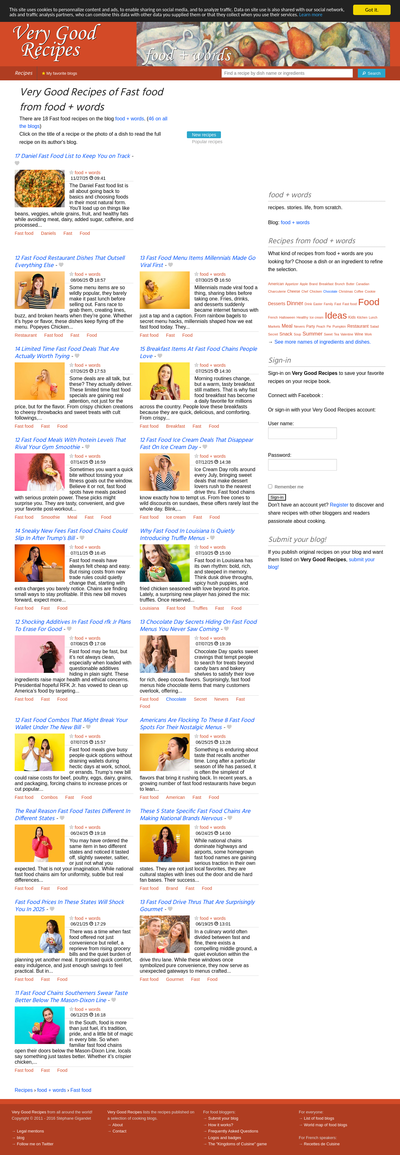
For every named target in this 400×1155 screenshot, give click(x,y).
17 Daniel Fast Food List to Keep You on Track (72, 156)
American (175, 797)
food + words (129, 118)
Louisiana (149, 608)
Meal (72, 517)
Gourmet (174, 979)
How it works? (220, 1124)
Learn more (21, 21)
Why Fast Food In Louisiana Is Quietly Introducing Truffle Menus (187, 535)
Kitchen (362, 317)
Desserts (276, 303)
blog (20, 1137)
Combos (49, 797)
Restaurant (26, 335)
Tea (336, 334)
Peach (320, 326)
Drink (308, 304)
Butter (350, 284)
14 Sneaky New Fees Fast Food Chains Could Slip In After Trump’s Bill (71, 535)
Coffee (358, 291)
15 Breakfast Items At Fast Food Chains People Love (198, 353)
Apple (304, 284)
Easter (317, 304)
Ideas (336, 315)
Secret (200, 699)
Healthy (302, 317)
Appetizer (291, 284)
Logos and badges (224, 1137)
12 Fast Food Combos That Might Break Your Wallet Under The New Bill (71, 724)
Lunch (373, 317)
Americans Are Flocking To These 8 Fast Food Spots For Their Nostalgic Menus (197, 724)
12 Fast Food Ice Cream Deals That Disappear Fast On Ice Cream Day (196, 444)
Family (328, 304)
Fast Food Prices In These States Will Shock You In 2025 (69, 906)
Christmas (346, 291)
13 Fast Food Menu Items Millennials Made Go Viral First (197, 262)
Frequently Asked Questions (233, 1131)
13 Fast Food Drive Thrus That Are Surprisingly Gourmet (197, 906)
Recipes (23, 73)
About (117, 1124)
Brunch (340, 284)
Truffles (200, 608)
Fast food (24, 233)
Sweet (328, 334)
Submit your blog (223, 1118)
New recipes (204, 134)
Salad (374, 326)
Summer (312, 334)
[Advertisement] (199, 204)
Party (310, 326)
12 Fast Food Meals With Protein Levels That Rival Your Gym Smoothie (70, 444)
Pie (329, 326)
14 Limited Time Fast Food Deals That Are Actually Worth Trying (67, 353)
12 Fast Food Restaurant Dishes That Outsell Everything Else (69, 262)
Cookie (370, 291)
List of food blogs (319, 1118)
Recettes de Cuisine (322, 1144)
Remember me (289, 486)
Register (339, 504)
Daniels (48, 233)
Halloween (287, 317)
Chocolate (176, 699)
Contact (119, 1131)
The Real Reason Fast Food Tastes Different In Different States (72, 815)
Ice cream (176, 517)
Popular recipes (207, 141)
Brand (172, 888)
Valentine (346, 334)
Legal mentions (30, 1131)
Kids (352, 317)
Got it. (371, 10)
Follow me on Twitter (35, 1144)
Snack (285, 333)
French (273, 317)
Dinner (295, 303)
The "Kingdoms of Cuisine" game (237, 1144)
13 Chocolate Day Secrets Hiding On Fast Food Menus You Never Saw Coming (198, 626)
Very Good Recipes (29, 1112)
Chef (305, 291)
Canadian (362, 284)
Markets (274, 326)
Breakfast (175, 426)
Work (368, 334)
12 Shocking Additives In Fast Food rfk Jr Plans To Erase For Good (73, 626)
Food (85, 233)
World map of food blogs (325, 1124)
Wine (359, 334)
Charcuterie (277, 291)
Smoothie (50, 517)
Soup (297, 334)
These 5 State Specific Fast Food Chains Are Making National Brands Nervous (195, 815)
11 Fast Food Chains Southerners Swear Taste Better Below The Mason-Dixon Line (71, 997)
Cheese (293, 291)
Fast (67, 233)
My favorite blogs (59, 73)
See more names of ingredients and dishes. (322, 342)
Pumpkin (339, 326)
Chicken (315, 291)
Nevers (221, 699)
